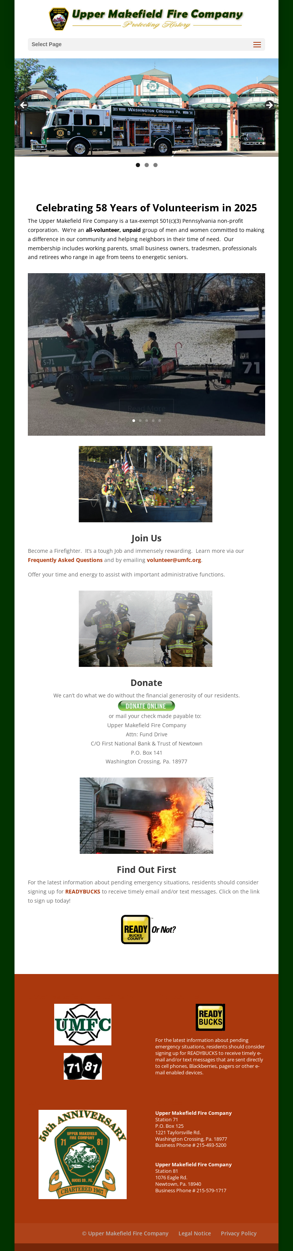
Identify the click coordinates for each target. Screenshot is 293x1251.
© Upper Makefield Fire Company (125, 1233)
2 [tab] (147, 165)
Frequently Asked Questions (65, 560)
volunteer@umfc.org (174, 560)
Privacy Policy (239, 1233)
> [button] (269, 105)
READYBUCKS (82, 891)
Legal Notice (195, 1233)
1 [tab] (138, 165)
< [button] (24, 105)
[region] (146, 107)
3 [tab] (155, 165)
